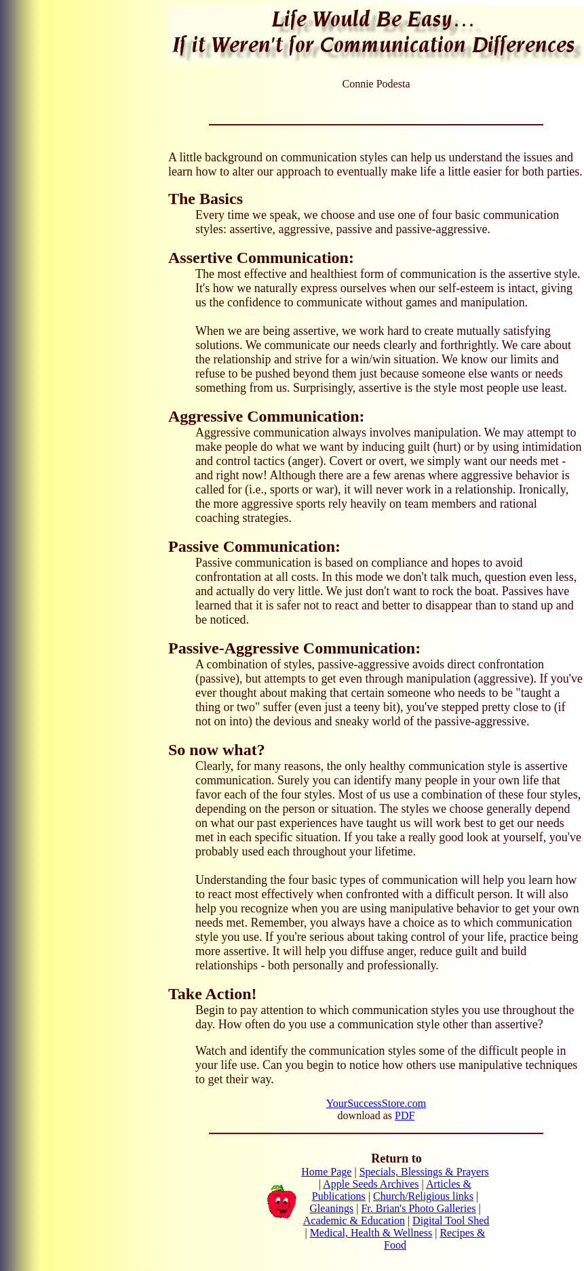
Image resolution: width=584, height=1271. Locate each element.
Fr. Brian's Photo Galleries (418, 1208)
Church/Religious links (423, 1196)
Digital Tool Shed (450, 1220)
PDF (404, 1115)
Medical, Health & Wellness (371, 1232)
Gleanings (331, 1208)
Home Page (326, 1171)
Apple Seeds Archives (370, 1184)
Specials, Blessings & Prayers (424, 1171)
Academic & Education (354, 1220)
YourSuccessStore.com (376, 1103)
